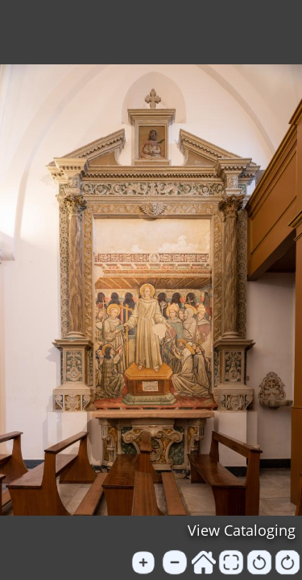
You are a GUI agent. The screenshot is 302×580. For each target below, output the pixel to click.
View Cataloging (242, 530)
